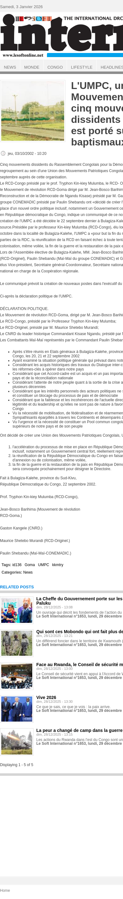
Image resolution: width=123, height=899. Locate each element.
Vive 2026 (46, 697)
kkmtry (57, 565)
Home (5, 890)
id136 (16, 565)
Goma (30, 565)
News (28, 572)
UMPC (43, 565)
